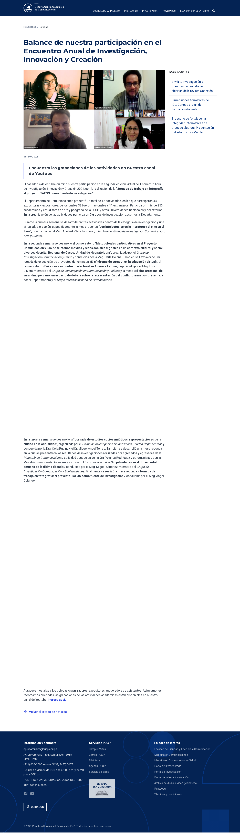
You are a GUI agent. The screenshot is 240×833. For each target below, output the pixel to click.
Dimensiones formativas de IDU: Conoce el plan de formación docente (190, 104)
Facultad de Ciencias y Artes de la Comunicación (183, 749)
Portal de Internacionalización (171, 777)
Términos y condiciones (168, 794)
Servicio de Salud (99, 771)
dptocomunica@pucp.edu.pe (40, 749)
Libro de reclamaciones (102, 786)
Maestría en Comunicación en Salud (175, 760)
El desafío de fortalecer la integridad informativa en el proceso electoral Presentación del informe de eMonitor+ (193, 125)
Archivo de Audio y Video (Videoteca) (176, 783)
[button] (106, 11)
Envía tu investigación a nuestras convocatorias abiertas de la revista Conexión (192, 86)
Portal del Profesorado (168, 766)
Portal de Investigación (168, 771)
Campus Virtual (98, 749)
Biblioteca (95, 760)
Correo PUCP (97, 754)
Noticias (44, 27)
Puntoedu (160, 788)
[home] (44, 8)
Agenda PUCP (97, 766)
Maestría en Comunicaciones (171, 754)
